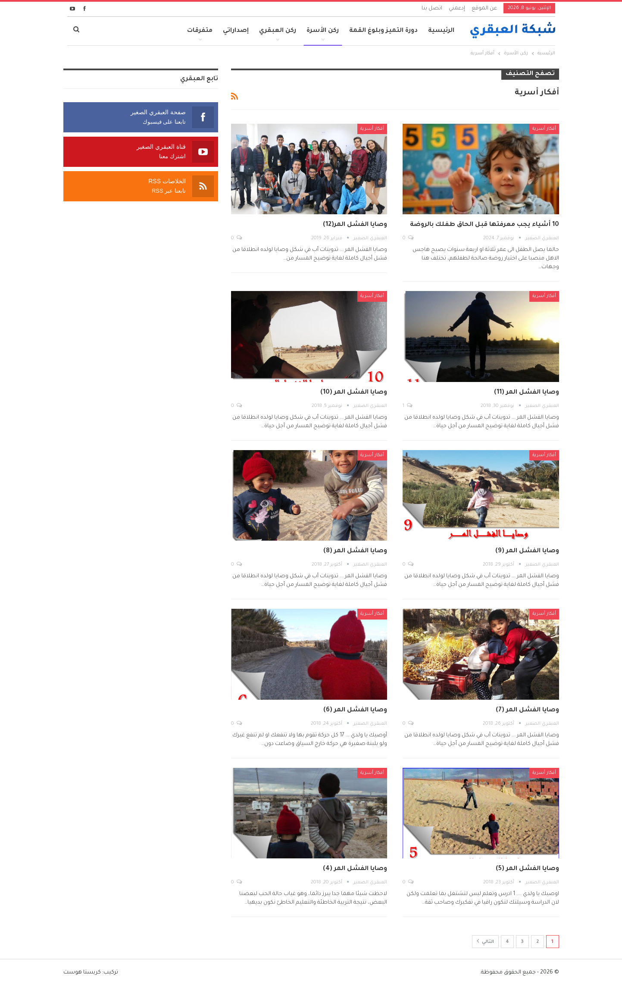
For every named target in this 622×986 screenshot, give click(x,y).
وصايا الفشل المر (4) (355, 869)
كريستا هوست (82, 973)
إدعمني (457, 9)
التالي (485, 941)
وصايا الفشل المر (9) (527, 551)
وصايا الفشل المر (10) (353, 392)
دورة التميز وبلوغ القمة (383, 31)
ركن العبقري (277, 31)
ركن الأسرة (322, 31)
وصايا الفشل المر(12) (355, 225)
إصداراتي (236, 31)
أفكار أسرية (544, 128)
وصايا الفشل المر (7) (527, 710)
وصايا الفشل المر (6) (355, 710)
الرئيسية (441, 31)
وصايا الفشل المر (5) (527, 869)
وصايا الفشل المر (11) (526, 392)
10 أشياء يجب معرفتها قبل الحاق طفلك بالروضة (484, 225)
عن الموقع (484, 9)
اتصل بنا (432, 9)
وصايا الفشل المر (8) (355, 551)
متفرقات (200, 31)
